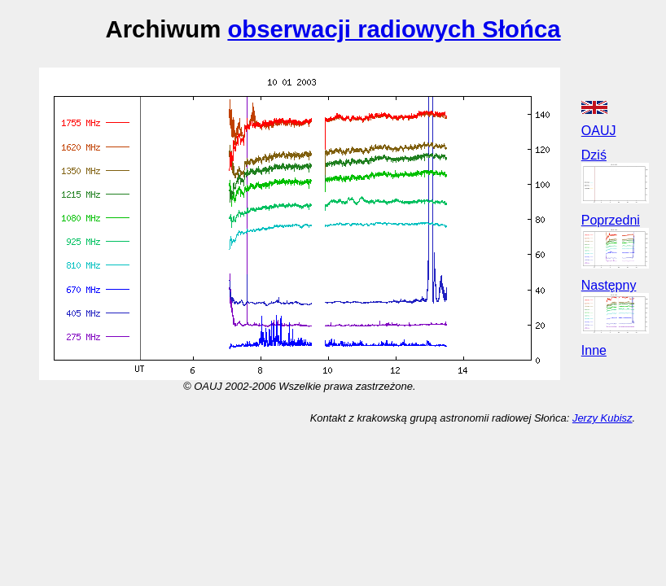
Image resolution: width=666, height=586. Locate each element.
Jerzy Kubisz (602, 418)
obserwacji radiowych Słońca (393, 28)
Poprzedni (610, 220)
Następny (609, 285)
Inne (594, 350)
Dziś (594, 155)
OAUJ (598, 131)
